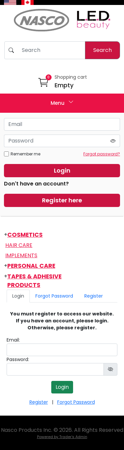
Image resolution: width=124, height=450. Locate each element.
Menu (62, 102)
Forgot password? (101, 154)
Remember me (22, 154)
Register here (62, 200)
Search (102, 50)
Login (62, 170)
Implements (21, 255)
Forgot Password (54, 296)
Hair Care (18, 245)
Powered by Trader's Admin (62, 436)
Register (93, 296)
